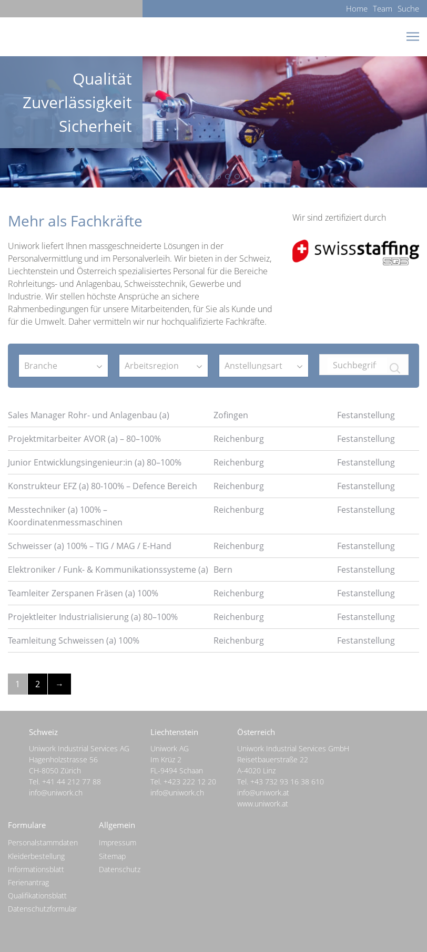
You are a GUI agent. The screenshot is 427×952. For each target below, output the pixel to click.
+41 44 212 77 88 (71, 782)
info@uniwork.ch (56, 793)
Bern (223, 569)
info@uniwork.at (263, 793)
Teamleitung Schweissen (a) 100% (73, 640)
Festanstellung (366, 415)
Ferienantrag (28, 882)
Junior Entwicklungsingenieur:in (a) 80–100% (94, 462)
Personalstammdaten (43, 842)
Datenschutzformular (42, 909)
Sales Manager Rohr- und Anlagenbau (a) (88, 415)
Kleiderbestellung (36, 856)
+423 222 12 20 (190, 782)
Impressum (117, 842)
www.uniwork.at (262, 804)
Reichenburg (239, 438)
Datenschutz (119, 869)
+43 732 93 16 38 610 (287, 782)
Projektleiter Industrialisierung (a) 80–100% (93, 617)
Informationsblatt (36, 869)
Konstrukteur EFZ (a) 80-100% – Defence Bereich (102, 486)
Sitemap (112, 856)
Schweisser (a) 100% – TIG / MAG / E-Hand (89, 546)
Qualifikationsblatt (37, 896)
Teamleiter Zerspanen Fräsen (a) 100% (83, 593)
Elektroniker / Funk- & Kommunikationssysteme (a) (108, 569)
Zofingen (231, 415)
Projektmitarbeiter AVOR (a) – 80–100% (84, 438)
